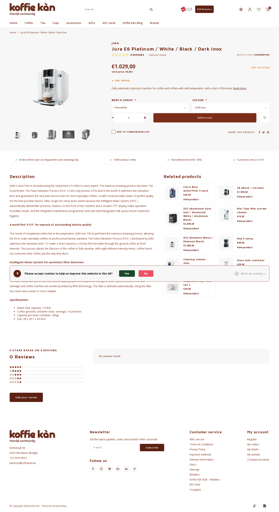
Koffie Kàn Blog (132, 24)
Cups (56, 24)
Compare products (258, 461)
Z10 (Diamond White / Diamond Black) (198, 241)
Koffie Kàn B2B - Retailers (205, 481)
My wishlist (253, 456)
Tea (42, 24)
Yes (127, 273)
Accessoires (73, 24)
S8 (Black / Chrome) (250, 189)
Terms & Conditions (201, 446)
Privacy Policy (197, 451)
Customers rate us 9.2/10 (248, 161)
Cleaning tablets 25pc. (194, 263)
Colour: (199, 101)
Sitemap (194, 471)
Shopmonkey (59, 507)
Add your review (157, 56)
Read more (239, 90)
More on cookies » (253, 273)
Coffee (29, 24)
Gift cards (108, 24)
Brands (154, 24)
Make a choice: (124, 101)
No (146, 273)
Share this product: (241, 133)
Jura (115, 44)
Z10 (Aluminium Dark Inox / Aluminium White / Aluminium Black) (197, 216)
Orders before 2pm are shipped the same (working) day (46, 161)
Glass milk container (251, 261)
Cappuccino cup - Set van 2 (197, 284)
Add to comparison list (133, 133)
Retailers (195, 476)
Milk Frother (245, 240)
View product (191, 201)
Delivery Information (202, 461)
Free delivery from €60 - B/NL (184, 161)
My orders (253, 446)
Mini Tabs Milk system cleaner (252, 212)
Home (13, 24)
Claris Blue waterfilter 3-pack (195, 190)
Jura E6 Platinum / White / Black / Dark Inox (44, 34)
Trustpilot (195, 491)
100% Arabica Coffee (123, 161)
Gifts (91, 24)
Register (252, 441)
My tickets (253, 451)
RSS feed (195, 486)
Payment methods (200, 456)
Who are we (197, 441)
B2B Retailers (204, 10)
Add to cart (205, 119)
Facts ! (193, 466)
